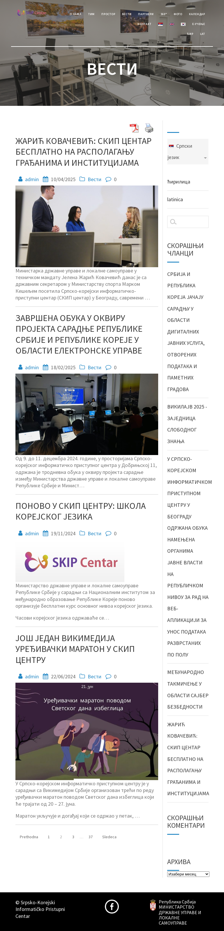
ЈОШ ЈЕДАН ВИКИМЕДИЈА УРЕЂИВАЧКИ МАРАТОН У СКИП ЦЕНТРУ (75, 648)
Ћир (190, 34)
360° (163, 14)
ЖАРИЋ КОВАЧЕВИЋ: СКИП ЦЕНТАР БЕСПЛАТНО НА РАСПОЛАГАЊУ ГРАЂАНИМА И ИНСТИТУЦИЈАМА (83, 151)
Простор (108, 14)
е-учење (198, 24)
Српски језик (179, 151)
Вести (127, 14)
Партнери (146, 14)
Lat (202, 34)
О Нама (76, 14)
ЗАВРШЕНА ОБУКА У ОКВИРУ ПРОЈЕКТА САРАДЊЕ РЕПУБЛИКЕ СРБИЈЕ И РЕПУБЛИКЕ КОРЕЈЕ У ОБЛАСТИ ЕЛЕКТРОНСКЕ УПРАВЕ (78, 334)
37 (93, 835)
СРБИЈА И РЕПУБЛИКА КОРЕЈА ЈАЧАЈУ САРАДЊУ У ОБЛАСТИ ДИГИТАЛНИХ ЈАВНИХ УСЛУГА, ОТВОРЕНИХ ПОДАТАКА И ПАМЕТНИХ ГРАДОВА (185, 332)
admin (32, 179)
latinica (175, 199)
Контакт (144, 24)
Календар (197, 14)
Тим (91, 14)
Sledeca (109, 836)
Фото (178, 14)
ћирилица (178, 181)
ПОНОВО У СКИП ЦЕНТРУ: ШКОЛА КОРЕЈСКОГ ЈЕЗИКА (80, 511)
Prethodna (29, 836)
